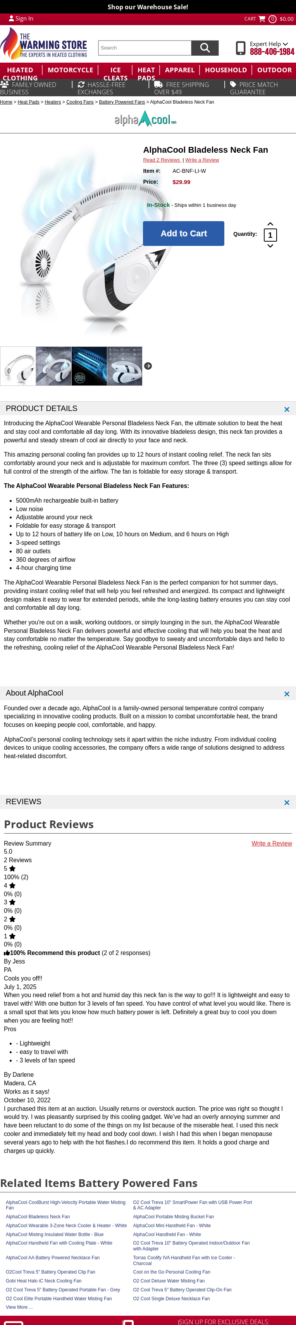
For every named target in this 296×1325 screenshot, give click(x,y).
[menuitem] (21, 70)
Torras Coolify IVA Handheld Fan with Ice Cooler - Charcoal (184, 1260)
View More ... (19, 1307)
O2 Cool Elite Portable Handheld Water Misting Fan (59, 1298)
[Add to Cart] (183, 233)
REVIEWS (23, 801)
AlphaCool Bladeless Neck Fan (38, 1216)
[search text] (144, 48)
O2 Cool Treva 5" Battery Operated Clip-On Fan (182, 1290)
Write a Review (202, 160)
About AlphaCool (34, 693)
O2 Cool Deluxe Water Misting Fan (169, 1281)
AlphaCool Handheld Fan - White (167, 1234)
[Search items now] (205, 48)
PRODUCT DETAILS (41, 408)
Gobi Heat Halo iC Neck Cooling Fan (43, 1281)
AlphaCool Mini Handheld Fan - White (172, 1225)
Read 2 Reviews (162, 160)
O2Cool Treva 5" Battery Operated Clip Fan (50, 1272)
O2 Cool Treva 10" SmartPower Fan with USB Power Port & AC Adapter (192, 1205)
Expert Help (269, 44)
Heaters (53, 102)
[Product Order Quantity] (270, 235)
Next (148, 366)
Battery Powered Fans (122, 102)
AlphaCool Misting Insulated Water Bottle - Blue (54, 1234)
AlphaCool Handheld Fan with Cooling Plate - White (59, 1243)
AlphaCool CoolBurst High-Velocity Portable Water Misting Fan (66, 1205)
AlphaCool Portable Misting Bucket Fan (173, 1216)
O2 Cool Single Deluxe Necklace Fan (171, 1298)
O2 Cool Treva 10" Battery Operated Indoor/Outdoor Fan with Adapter (191, 1246)
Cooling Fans (80, 102)
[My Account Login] (11, 18)
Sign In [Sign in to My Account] (24, 18)
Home (6, 102)
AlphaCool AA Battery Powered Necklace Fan (53, 1257)
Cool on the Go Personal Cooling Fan (171, 1272)
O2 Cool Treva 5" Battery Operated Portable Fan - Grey (63, 1290)
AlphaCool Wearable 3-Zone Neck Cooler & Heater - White (66, 1225)
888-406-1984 (272, 52)
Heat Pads (29, 102)
